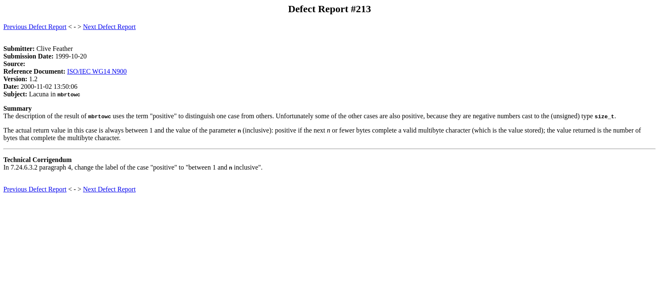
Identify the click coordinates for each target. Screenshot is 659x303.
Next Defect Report (109, 26)
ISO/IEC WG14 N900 (97, 71)
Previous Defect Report (34, 26)
